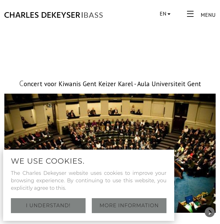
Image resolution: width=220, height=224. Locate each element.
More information (129, 205)
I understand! (48, 205)
